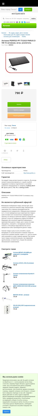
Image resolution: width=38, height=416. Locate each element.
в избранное (5, 153)
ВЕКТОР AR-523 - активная (21, 295)
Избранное (27, 4)
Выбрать (28, 9)
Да (20, 9)
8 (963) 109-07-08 (10, 22)
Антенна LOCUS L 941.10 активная (23, 263)
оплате (14, 143)
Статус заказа (32, 4)
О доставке (8, 143)
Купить (19, 104)
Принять (6, 411)
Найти (33, 18)
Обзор (5, 159)
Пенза (14, 125)
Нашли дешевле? (19, 115)
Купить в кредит (19, 110)
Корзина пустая (21, 4)
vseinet (28, 22)
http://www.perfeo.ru (29, 173)
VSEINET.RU (18, 12)
